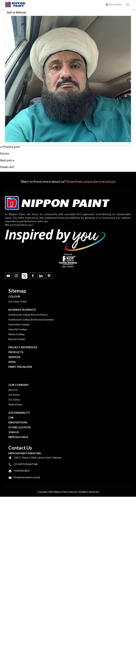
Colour (14, 296)
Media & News (15, 404)
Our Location (114, 4)
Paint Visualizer (20, 366)
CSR (10, 417)
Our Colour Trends (17, 301)
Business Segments (22, 309)
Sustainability (19, 412)
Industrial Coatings (17, 329)
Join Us (13, 432)
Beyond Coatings (16, 339)
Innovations (17, 422)
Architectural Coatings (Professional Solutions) (31, 319)
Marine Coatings (16, 334)
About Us (13, 390)
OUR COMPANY (18, 384)
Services (14, 357)
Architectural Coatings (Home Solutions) (28, 314)
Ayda (12, 361)
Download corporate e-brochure (90, 181)
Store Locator (19, 427)
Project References (22, 347)
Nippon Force (18, 437)
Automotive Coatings (18, 324)
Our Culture (14, 399)
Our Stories (14, 394)
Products (15, 352)
